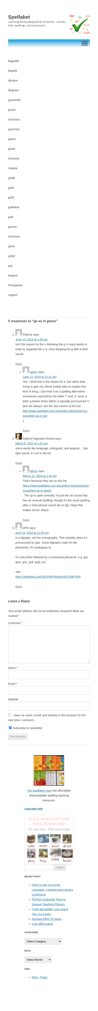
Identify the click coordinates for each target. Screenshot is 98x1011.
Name (13, 668)
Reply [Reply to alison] (26, 430)
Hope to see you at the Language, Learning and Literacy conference (52, 889)
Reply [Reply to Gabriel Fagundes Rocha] (18, 463)
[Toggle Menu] (84, 43)
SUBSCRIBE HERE (34, 808)
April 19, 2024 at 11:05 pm (32, 532)
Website (13, 699)
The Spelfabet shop (39, 790)
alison (34, 372)
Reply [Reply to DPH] (18, 586)
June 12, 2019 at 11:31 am (40, 376)
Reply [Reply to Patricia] (18, 363)
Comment (15, 623)
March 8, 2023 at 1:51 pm (31, 443)
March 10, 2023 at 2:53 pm (40, 476)
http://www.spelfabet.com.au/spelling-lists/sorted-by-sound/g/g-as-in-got (55, 413)
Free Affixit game (42, 923)
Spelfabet (19, 17)
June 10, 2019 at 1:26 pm (31, 339)
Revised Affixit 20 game (46, 919)
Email (12, 683)
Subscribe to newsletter (25, 728)
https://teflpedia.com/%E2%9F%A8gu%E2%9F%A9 (48, 576)
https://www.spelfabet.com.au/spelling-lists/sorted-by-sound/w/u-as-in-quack (56, 488)
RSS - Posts (39, 977)
